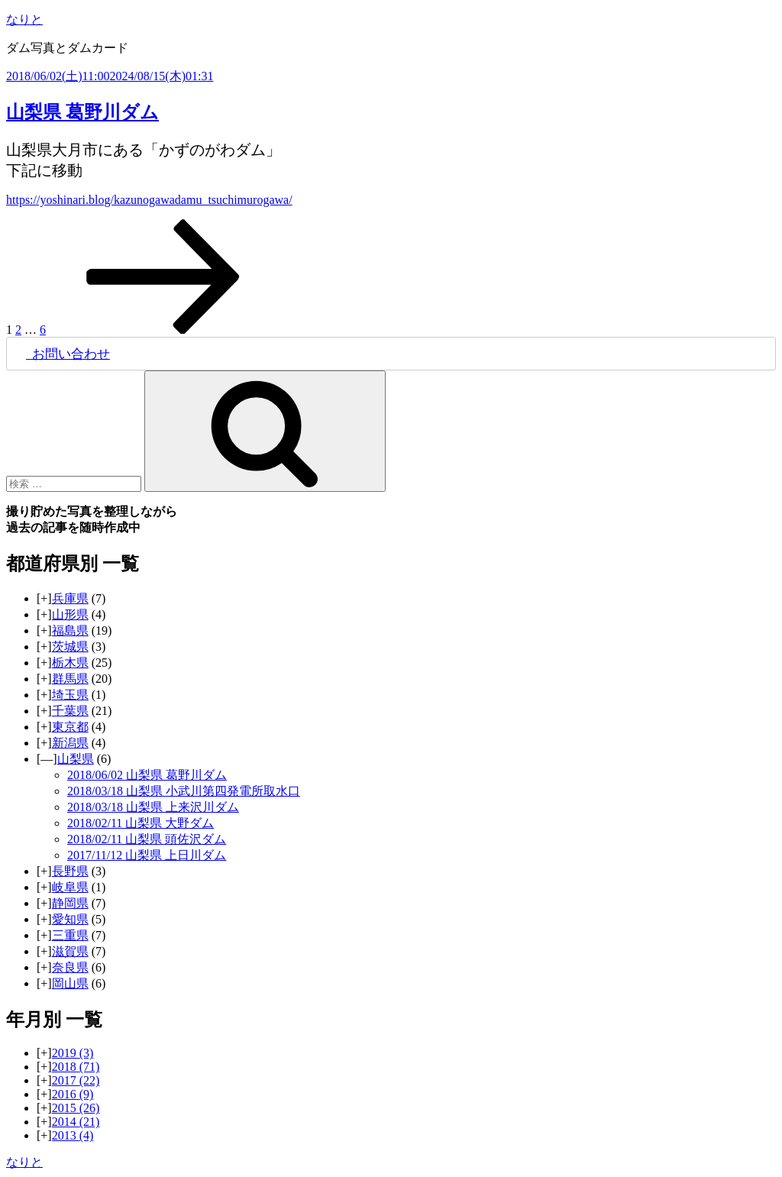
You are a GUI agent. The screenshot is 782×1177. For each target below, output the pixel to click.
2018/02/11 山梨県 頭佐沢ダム (146, 839)
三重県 (70, 935)
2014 (76, 1121)
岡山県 (70, 983)
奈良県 (70, 967)
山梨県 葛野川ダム (82, 112)
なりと (24, 19)
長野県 (70, 871)
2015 (76, 1107)
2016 (73, 1094)
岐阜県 (70, 887)
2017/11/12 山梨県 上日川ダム (146, 855)
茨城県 (70, 646)
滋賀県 (70, 951)
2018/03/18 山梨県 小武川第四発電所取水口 (183, 790)
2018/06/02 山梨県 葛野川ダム (147, 774)
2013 (73, 1135)
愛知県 (70, 919)
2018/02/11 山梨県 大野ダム (140, 822)
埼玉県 (70, 694)
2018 (76, 1066)
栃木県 (70, 662)
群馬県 (70, 678)
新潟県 (70, 742)
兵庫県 (70, 598)
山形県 (70, 614)
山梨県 (75, 758)
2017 (76, 1080)
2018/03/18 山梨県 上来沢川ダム (153, 806)
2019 (73, 1052)
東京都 (70, 726)
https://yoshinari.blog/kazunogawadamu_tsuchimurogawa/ (149, 199)
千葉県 (70, 710)
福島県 (70, 630)
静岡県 (70, 903)
